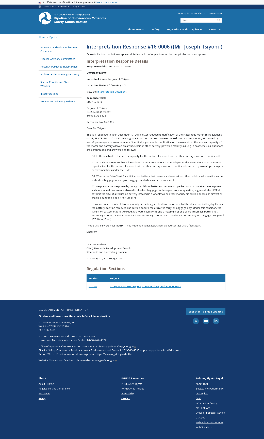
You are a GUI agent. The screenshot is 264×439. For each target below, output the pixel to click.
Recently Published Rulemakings (59, 66)
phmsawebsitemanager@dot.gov (96, 360)
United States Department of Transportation (64, 6)
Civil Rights (202, 393)
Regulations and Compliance (184, 29)
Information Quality (206, 403)
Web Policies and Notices (209, 422)
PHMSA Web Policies (132, 388)
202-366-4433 (47, 330)
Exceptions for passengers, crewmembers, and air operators (145, 286)
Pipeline (53, 37)
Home (42, 37)
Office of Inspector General (210, 412)
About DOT (202, 383)
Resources (215, 29)
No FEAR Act (203, 408)
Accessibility (127, 393)
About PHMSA (135, 29)
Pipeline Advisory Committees (57, 58)
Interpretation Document (111, 91)
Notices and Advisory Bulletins (57, 101)
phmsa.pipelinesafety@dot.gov (117, 346)
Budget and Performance (210, 388)
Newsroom (215, 13)
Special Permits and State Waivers (55, 84)
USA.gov (200, 417)
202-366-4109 (86, 336)
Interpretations (49, 93)
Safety (156, 29)
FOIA (198, 398)
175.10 (93, 286)
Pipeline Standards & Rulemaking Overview (59, 49)
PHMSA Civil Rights (131, 383)
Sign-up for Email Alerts (191, 13)
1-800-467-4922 (96, 340)
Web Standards (204, 427)
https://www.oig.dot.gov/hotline (114, 354)
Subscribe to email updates (206, 311)
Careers (125, 398)
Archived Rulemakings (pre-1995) (59, 74)
